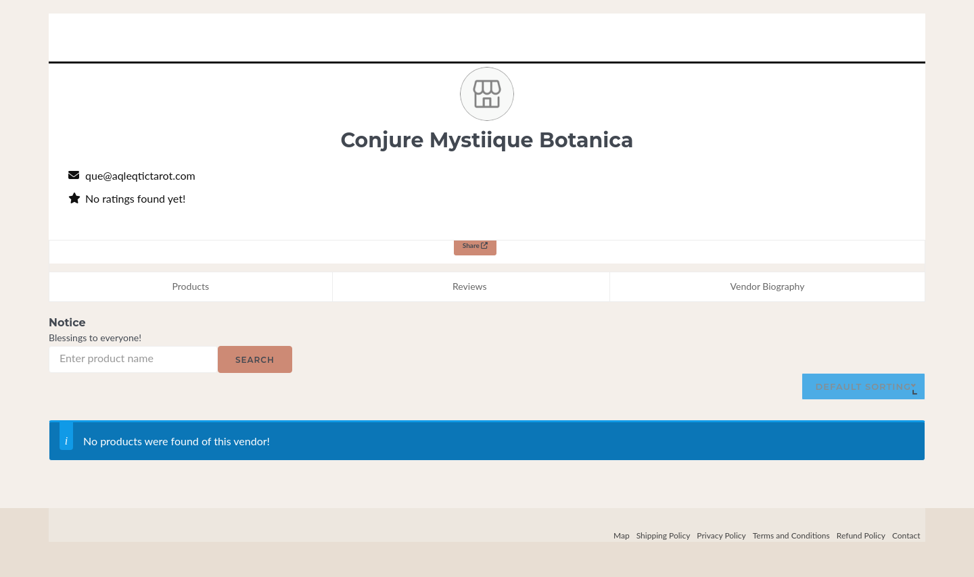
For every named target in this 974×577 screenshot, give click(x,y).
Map (621, 535)
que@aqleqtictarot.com (140, 175)
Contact (906, 535)
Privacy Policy (721, 535)
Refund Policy (861, 535)
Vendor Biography (767, 286)
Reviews (469, 286)
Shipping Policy (663, 535)
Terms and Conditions (791, 535)
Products (190, 286)
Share (475, 245)
